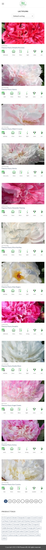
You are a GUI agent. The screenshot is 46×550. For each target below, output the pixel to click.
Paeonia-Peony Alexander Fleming (13, 208)
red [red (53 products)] (37, 531)
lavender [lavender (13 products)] (16, 524)
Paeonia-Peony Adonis (9, 89)
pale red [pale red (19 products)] (12, 531)
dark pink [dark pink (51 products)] (13, 521)
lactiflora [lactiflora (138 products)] (9, 524)
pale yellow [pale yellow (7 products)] (20, 531)
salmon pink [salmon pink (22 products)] (23, 535)
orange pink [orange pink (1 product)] (31, 528)
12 (36, 501)
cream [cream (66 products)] (40, 518)
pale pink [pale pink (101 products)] (5, 531)
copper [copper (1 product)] (29, 518)
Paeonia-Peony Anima (9, 445)
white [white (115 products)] (38, 535)
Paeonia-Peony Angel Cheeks (11, 405)
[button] (3, 3)
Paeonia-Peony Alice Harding (11, 247)
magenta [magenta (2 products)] (36, 524)
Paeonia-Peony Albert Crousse (12, 129)
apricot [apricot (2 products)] (9, 518)
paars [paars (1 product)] (39, 528)
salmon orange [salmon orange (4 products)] (13, 535)
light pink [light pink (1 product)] (24, 524)
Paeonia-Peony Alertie (9, 168)
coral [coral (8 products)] (34, 518)
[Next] (40, 501)
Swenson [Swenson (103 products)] (31, 535)
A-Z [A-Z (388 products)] (3, 518)
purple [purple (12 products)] (32, 531)
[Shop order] (23, 16)
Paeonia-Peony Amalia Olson (11, 366)
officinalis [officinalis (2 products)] (17, 528)
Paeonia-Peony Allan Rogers (11, 287)
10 (27, 501)
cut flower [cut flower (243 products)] (5, 521)
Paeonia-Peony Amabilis (10, 326)
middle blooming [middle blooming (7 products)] (7, 528)
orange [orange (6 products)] (24, 528)
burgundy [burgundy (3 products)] (22, 518)
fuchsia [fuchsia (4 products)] (27, 521)
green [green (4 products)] (33, 521)
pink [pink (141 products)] (26, 531)
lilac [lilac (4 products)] (30, 524)
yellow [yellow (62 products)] (4, 538)
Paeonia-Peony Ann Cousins (11, 484)
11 (31, 501)
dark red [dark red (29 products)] (20, 521)
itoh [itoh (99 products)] (3, 524)
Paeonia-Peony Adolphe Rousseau (13, 48)
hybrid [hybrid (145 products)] (39, 521)
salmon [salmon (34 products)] (4, 535)
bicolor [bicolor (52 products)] (15, 518)
